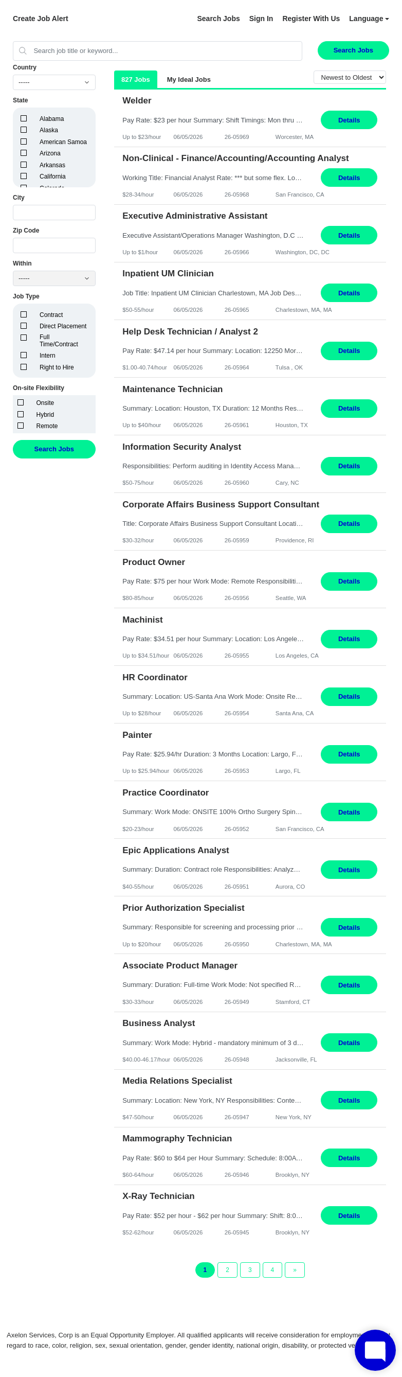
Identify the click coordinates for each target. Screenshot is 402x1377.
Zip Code (26, 230)
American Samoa (63, 142)
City (19, 197)
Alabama (52, 118)
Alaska (49, 130)
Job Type (26, 296)
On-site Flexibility (38, 388)
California (53, 176)
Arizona (50, 153)
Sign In (261, 18)
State (20, 100)
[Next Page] (295, 1270)
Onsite (45, 403)
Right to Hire (57, 367)
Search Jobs (218, 18)
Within (22, 263)
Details (349, 120)
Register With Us (311, 18)
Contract (51, 315)
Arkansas (52, 165)
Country (24, 67)
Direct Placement (63, 326)
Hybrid (45, 414)
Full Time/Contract (59, 340)
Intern (48, 355)
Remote (47, 426)
